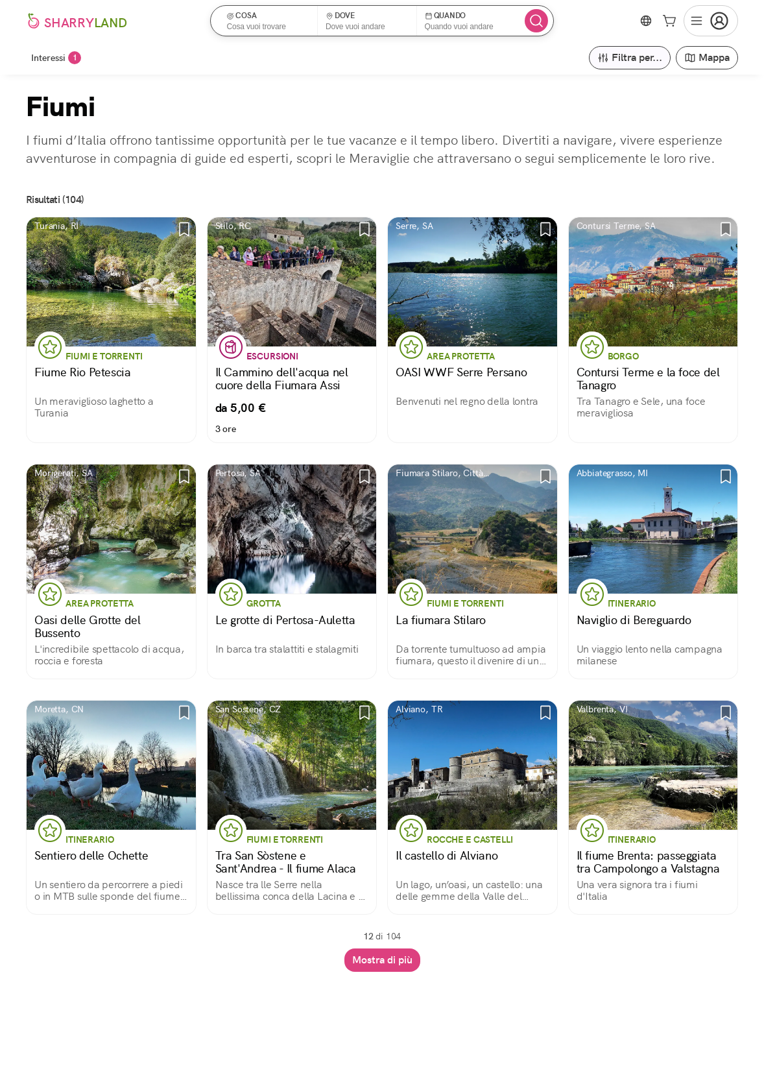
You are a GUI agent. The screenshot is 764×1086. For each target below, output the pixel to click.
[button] (268, 21)
